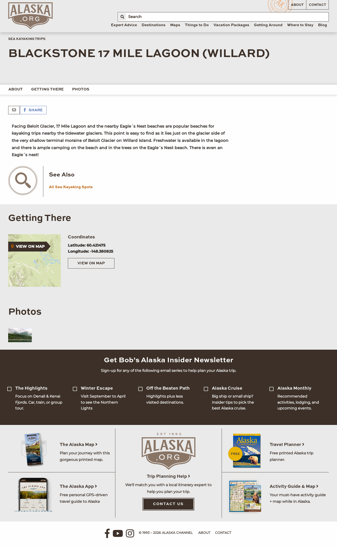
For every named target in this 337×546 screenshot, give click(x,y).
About (297, 5)
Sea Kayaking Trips (26, 39)
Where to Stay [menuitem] (300, 25)
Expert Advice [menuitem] (124, 25)
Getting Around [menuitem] (268, 25)
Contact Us (168, 504)
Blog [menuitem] (322, 25)
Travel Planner (287, 444)
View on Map (91, 263)
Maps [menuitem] (175, 25)
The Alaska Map (79, 444)
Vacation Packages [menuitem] (231, 25)
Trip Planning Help (168, 476)
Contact (317, 5)
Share (33, 110)
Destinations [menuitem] (153, 25)
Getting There (47, 89)
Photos (80, 89)
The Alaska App (78, 486)
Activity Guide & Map (294, 486)
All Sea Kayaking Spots (71, 187)
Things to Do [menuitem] (197, 25)
